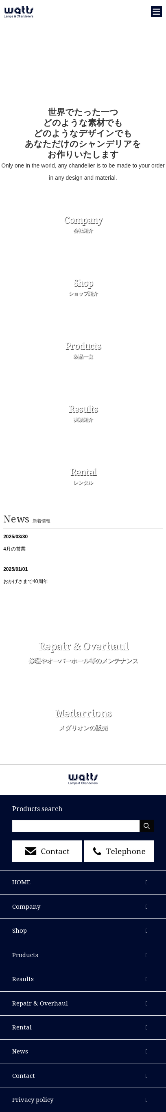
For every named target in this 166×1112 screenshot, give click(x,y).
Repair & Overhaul (40, 1003)
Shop (19, 930)
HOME (21, 882)
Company (26, 906)
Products (25, 955)
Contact (23, 1075)
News (20, 1051)
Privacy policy (32, 1099)
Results (23, 979)
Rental (22, 1027)
